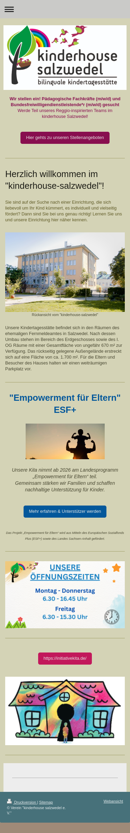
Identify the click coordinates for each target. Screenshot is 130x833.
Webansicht (113, 801)
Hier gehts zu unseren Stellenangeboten (65, 137)
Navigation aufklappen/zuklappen (65, 9)
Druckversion (22, 802)
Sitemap (46, 802)
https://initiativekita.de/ (65, 658)
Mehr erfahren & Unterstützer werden (65, 511)
